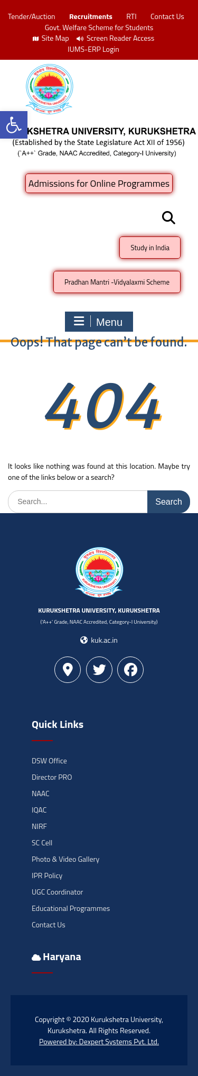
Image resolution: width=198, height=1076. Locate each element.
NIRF (39, 826)
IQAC (39, 809)
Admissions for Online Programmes (99, 183)
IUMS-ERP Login (93, 48)
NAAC (41, 793)
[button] (13, 125)
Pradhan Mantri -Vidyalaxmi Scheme (116, 282)
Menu (97, 321)
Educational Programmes (71, 908)
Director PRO (52, 776)
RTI (131, 16)
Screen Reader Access (116, 37)
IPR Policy (47, 875)
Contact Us (167, 16)
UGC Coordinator (57, 891)
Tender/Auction (31, 16)
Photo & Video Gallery (65, 858)
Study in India (149, 247)
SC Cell (42, 842)
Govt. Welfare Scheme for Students (99, 27)
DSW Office (49, 760)
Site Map (51, 37)
